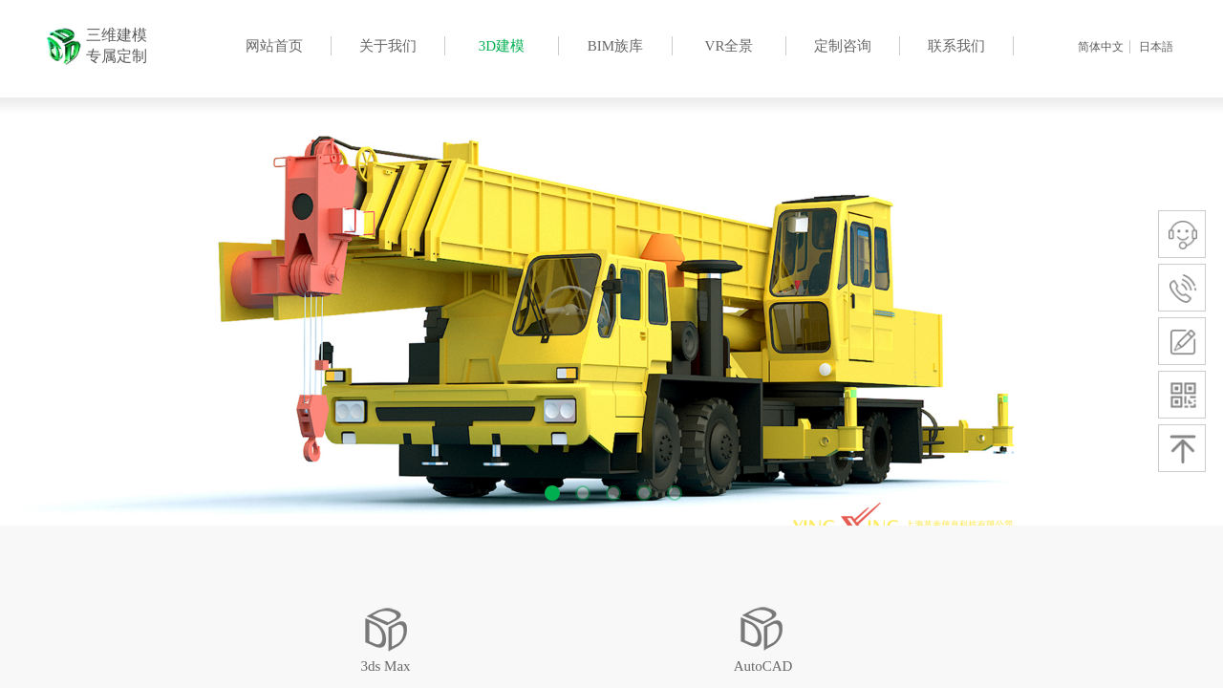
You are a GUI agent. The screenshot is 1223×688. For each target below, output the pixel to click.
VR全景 (729, 46)
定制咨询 (842, 46)
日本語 (1156, 47)
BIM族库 (615, 46)
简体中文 (1101, 47)
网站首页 (274, 46)
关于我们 (388, 46)
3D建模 (502, 46)
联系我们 (956, 46)
